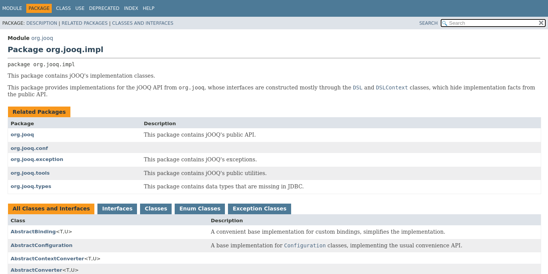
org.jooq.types (31, 186)
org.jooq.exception (37, 159)
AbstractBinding (33, 231)
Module (12, 8)
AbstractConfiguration (42, 245)
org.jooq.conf (29, 148)
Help (149, 8)
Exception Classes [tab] (259, 209)
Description (41, 23)
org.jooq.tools (30, 173)
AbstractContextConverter (47, 258)
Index (131, 8)
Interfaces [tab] (117, 209)
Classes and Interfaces (143, 23)
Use (79, 8)
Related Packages (85, 23)
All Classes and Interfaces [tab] (51, 209)
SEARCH (428, 23)
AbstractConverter (36, 270)
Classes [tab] (156, 209)
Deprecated (104, 8)
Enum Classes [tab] (199, 209)
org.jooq (42, 38)
